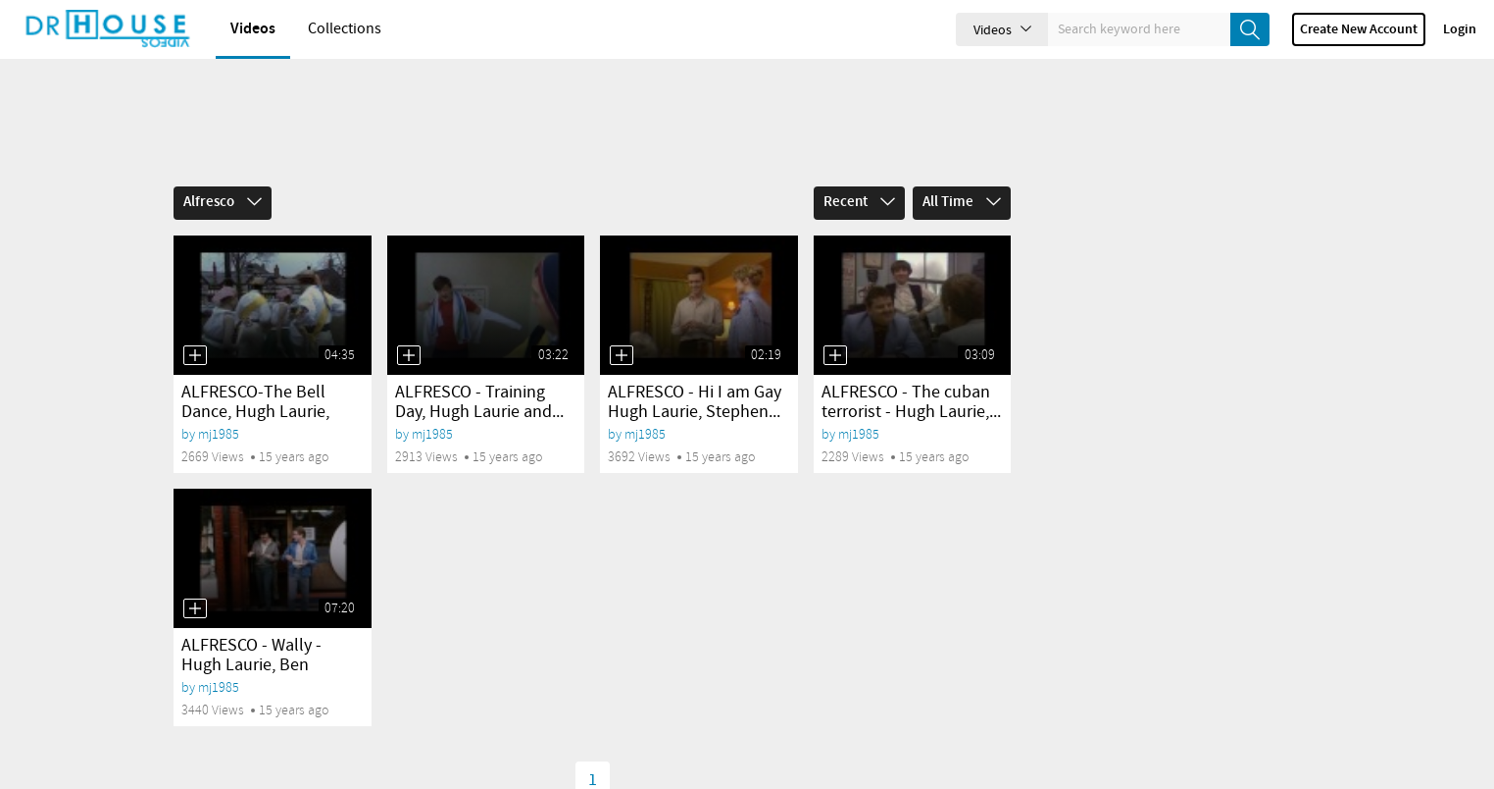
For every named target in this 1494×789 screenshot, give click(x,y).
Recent (859, 202)
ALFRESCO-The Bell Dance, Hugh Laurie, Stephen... (255, 412)
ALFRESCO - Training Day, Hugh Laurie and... (479, 402)
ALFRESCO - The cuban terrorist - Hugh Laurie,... (911, 402)
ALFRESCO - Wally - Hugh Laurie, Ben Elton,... (251, 665)
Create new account (1359, 29)
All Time (961, 202)
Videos (252, 29)
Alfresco (222, 202)
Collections (344, 29)
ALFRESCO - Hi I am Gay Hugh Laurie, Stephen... (694, 402)
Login (1459, 29)
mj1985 (218, 434)
